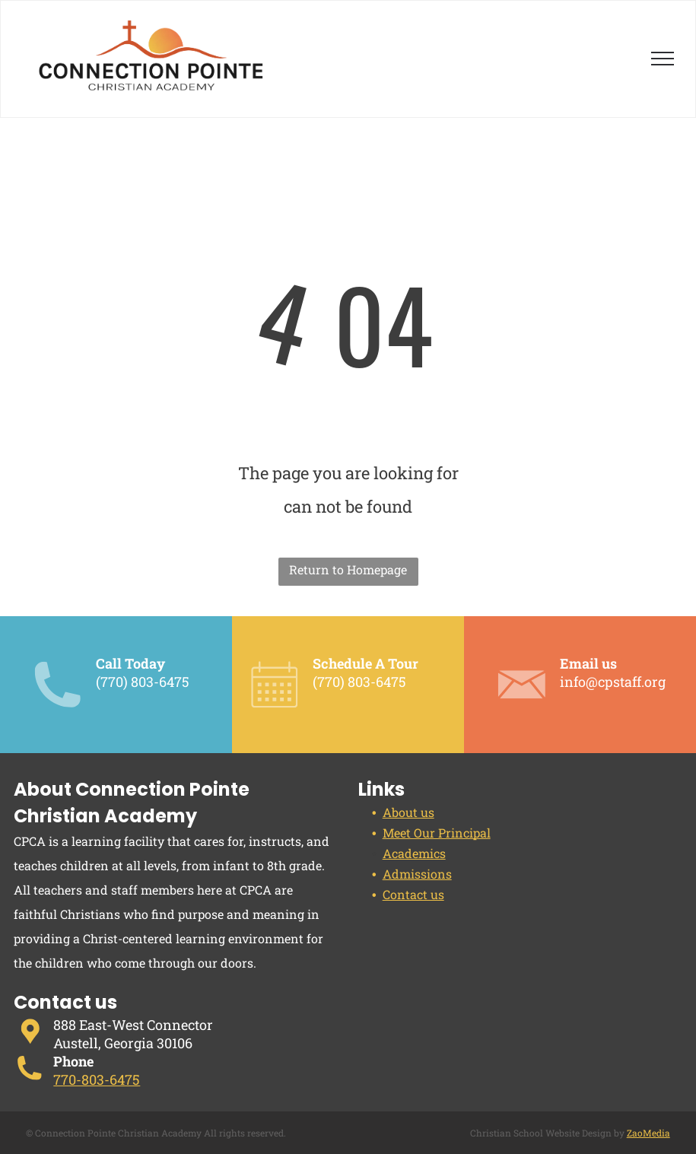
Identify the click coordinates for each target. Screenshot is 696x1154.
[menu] (662, 58)
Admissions (417, 874)
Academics (414, 853)
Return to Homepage (348, 569)
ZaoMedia (648, 1133)
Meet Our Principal (437, 833)
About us (408, 812)
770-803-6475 (96, 1079)
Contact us (413, 894)
